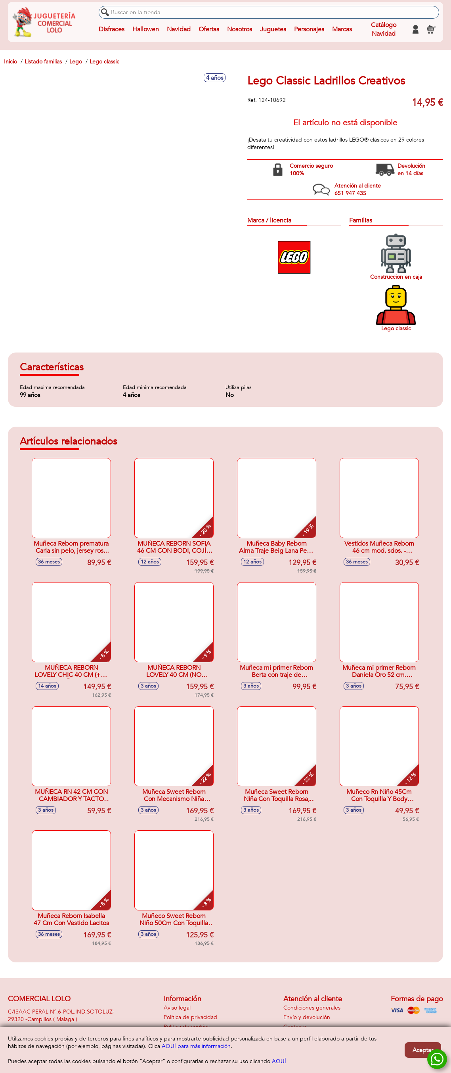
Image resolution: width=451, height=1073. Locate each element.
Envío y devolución (306, 1017)
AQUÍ (279, 1061)
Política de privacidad (190, 1017)
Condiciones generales (311, 1008)
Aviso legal (177, 1008)
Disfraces (111, 29)
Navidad (179, 29)
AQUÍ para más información (196, 1046)
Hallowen (145, 29)
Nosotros (239, 29)
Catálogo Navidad (383, 29)
